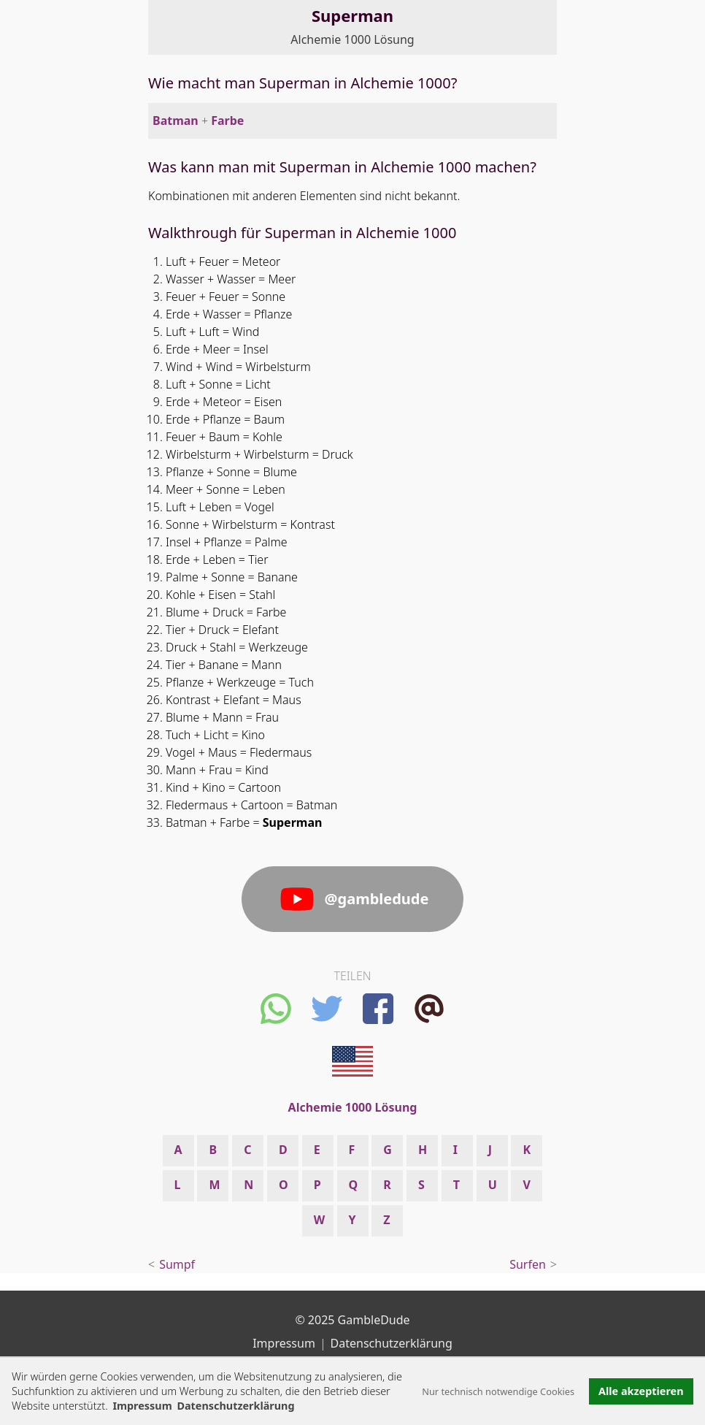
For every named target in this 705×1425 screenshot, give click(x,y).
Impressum (142, 1406)
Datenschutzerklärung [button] (235, 1406)
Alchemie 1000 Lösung (352, 39)
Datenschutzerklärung (391, 1343)
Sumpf (177, 1264)
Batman (176, 120)
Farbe (227, 120)
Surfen (527, 1264)
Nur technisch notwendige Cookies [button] (498, 1391)
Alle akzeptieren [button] (640, 1391)
